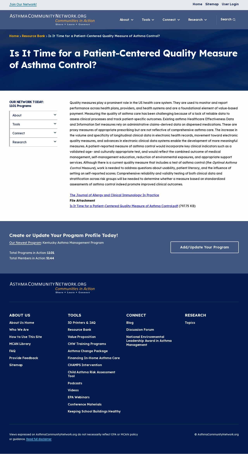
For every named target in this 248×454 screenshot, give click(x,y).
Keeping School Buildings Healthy (94, 411)
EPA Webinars (79, 397)
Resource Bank (33, 36)
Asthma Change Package (88, 351)
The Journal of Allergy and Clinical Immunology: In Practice (114, 195)
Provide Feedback (23, 358)
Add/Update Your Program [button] (204, 247)
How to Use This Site (25, 337)
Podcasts (75, 383)
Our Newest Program (25, 243)
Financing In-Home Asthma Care (94, 358)
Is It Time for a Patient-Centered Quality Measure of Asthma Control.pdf (124, 206)
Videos (73, 390)
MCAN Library (20, 344)
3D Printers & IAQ (82, 323)
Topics (190, 323)
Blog (129, 323)
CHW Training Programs (87, 344)
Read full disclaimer (39, 439)
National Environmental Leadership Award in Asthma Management (149, 341)
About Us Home (21, 323)
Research (198, 20)
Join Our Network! (23, 4)
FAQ (12, 351)
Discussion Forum (140, 330)
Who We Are (19, 330)
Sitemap (212, 4)
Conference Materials (85, 404)
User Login (230, 4)
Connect (171, 20)
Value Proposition (82, 337)
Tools (148, 20)
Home (197, 4)
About (127, 20)
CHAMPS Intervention (85, 365)
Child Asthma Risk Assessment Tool (91, 374)
